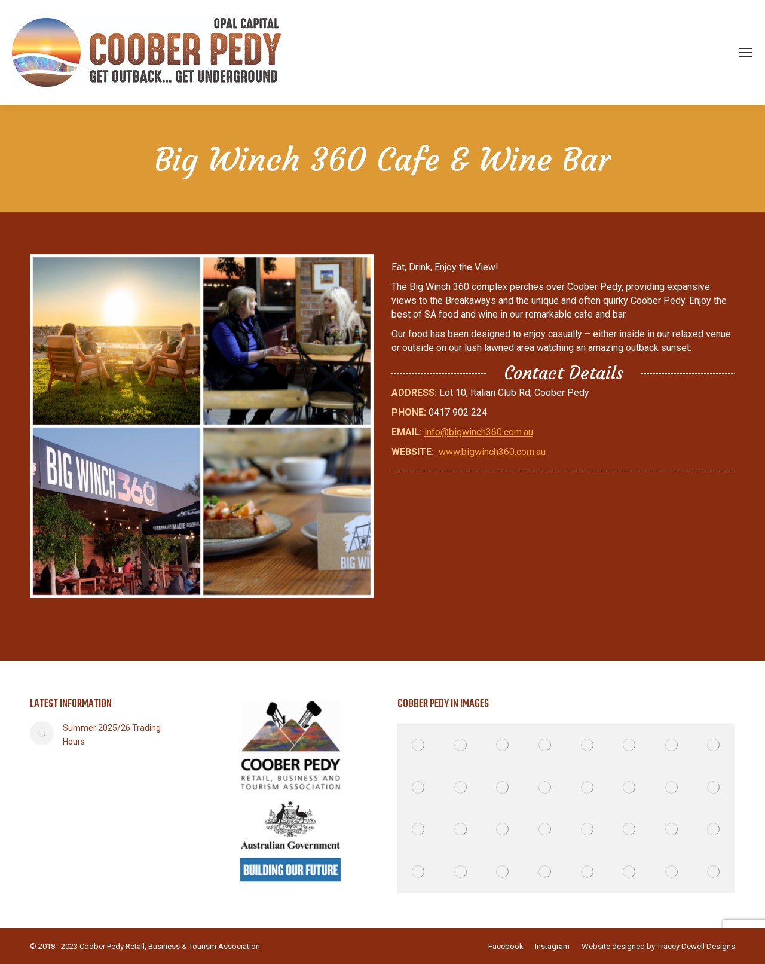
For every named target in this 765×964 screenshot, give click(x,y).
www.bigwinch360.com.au (492, 451)
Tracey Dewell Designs (696, 946)
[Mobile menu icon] (745, 52)
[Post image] (42, 733)
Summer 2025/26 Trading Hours (112, 734)
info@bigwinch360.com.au (478, 432)
